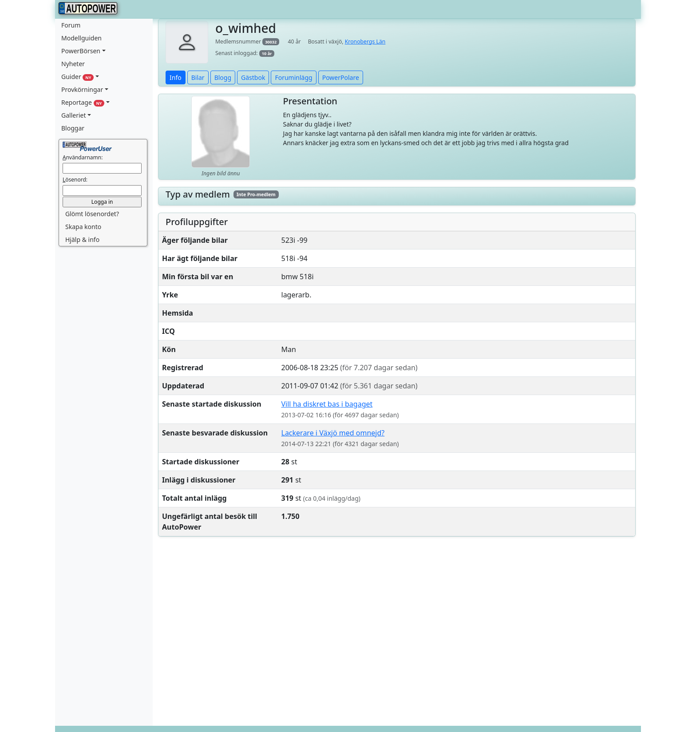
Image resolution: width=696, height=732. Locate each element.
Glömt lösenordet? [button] (92, 214)
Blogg (222, 77)
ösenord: (75, 179)
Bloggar (72, 128)
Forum (70, 25)
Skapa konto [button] (83, 226)
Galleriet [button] (73, 115)
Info (176, 77)
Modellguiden (81, 38)
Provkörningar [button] (82, 89)
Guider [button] (77, 76)
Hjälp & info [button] (82, 239)
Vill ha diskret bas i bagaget (327, 404)
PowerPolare (340, 77)
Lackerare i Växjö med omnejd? (333, 433)
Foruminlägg (293, 77)
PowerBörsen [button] (80, 51)
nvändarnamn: (83, 157)
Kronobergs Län (365, 41)
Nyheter (73, 63)
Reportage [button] (82, 102)
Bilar (198, 77)
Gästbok (253, 77)
